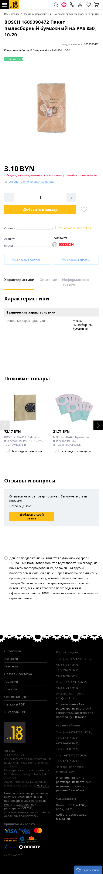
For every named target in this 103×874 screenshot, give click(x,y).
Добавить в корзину (40, 209)
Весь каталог (11, 13)
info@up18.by (65, 698)
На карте (43, 785)
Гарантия (11, 681)
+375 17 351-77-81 (80, 732)
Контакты (11, 666)
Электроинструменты (36, 13)
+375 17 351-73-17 (80, 659)
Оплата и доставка (18, 674)
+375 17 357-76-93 (67, 687)
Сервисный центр (16, 697)
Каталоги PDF (14, 704)
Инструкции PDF (16, 712)
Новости (10, 689)
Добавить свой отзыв (32, 516)
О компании (12, 651)
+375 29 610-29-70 (67, 743)
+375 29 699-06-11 (67, 670)
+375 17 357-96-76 (67, 664)
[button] (98, 425)
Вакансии (11, 659)
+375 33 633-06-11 (67, 675)
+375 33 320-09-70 (67, 749)
